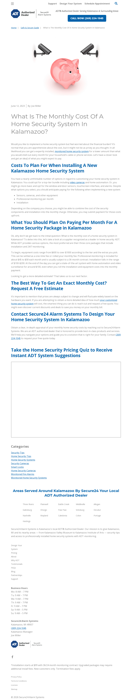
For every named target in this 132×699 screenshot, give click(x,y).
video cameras (77, 182)
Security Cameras (20, 463)
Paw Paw (62, 510)
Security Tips (17, 452)
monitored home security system (72, 151)
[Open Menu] (12, 3)
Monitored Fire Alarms (22, 474)
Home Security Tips (21, 456)
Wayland (44, 515)
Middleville (80, 504)
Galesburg (27, 510)
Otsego (43, 510)
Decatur (97, 510)
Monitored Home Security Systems (29, 477)
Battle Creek (63, 504)
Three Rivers (28, 504)
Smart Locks (17, 467)
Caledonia (62, 515)
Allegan (97, 504)
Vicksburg (80, 510)
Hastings (26, 521)
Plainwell (44, 504)
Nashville (27, 515)
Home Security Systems (23, 459)
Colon (78, 515)
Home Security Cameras (23, 470)
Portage (97, 515)
